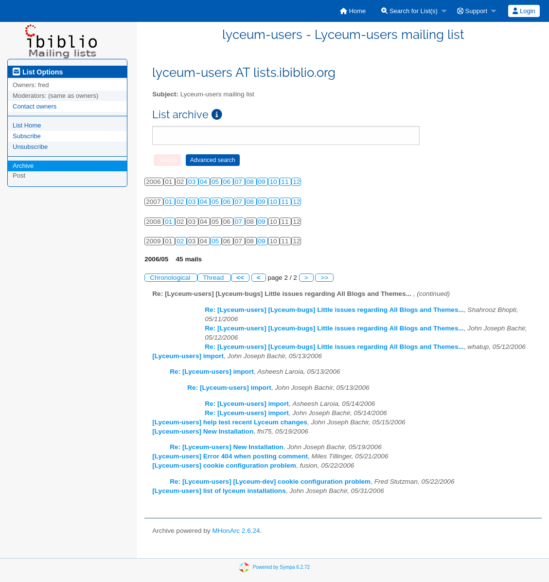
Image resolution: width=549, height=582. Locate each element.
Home (353, 11)
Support (472, 11)
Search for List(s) (409, 11)
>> (324, 277)
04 (204, 181)
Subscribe (27, 136)
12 (296, 181)
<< (240, 277)
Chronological (171, 277)
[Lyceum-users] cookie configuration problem (224, 465)
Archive (23, 165)
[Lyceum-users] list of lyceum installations (218, 490)
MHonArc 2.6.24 (236, 530)
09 (262, 181)
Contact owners (34, 106)
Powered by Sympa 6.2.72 (281, 567)
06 (227, 181)
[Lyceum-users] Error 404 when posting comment (230, 456)
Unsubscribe (30, 146)
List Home (27, 125)
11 (285, 181)
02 (181, 201)
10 (274, 181)
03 (192, 181)
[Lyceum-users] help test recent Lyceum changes (229, 422)
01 (169, 201)
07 (239, 181)
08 (251, 181)
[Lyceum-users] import (188, 356)
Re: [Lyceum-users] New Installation (226, 447)
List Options (38, 72)
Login (524, 11)
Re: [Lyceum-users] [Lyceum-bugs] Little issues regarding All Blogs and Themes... (334, 309)
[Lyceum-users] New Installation (202, 431)
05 (216, 181)
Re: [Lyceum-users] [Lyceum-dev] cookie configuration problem (270, 481)
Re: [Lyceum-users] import (211, 371)
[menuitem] (352, 11)
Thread (214, 277)
